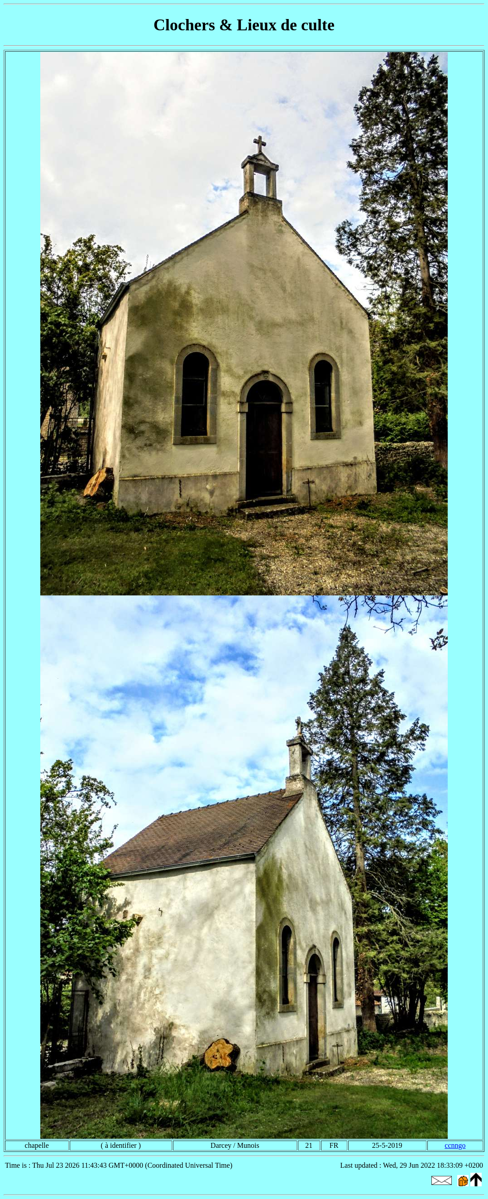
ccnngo (455, 1145)
